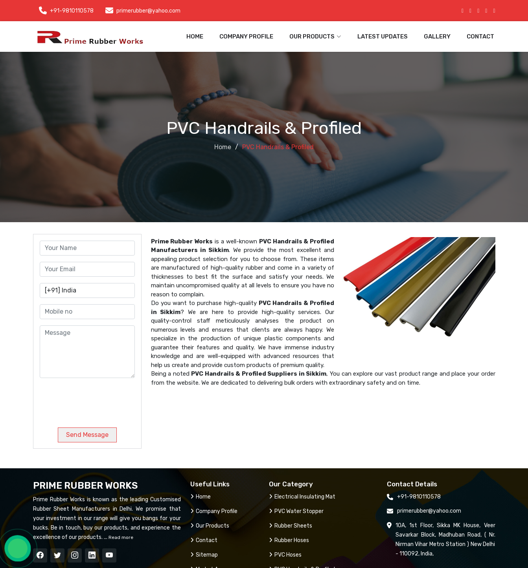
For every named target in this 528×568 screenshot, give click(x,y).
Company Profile (246, 36)
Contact (480, 36)
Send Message (87, 434)
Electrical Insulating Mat (302, 497)
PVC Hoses (285, 555)
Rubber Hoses (289, 540)
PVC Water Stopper (296, 511)
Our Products (209, 526)
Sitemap (204, 555)
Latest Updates (382, 36)
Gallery (437, 36)
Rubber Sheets (290, 526)
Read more (120, 537)
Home (194, 36)
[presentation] (93, 399)
